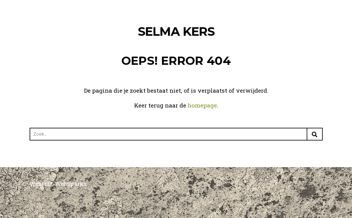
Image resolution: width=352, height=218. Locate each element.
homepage (202, 105)
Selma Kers (176, 31)
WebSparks (71, 183)
